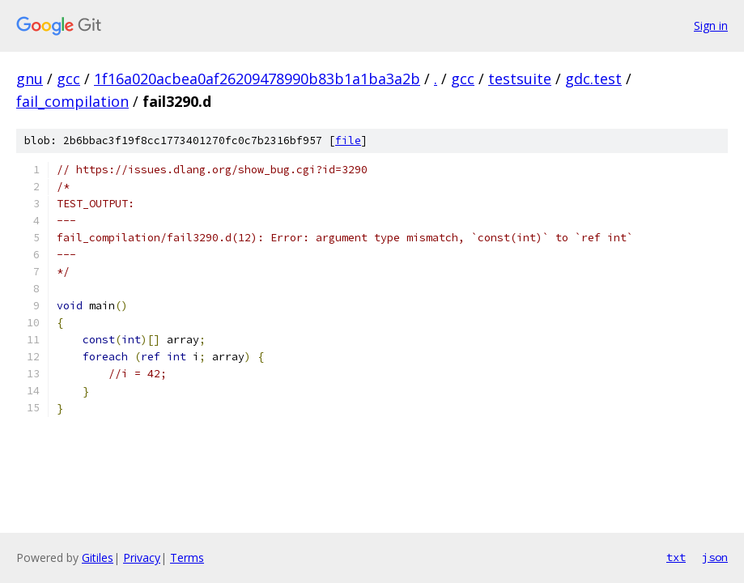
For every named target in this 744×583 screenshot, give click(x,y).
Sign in (711, 25)
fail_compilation (72, 101)
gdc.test (593, 78)
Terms (187, 557)
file (348, 140)
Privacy (141, 557)
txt (676, 557)
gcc (68, 78)
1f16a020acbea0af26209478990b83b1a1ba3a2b (257, 78)
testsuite (519, 78)
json (715, 557)
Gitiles (97, 557)
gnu (29, 78)
